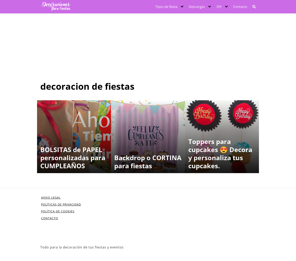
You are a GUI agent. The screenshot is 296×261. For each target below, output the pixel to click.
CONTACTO (49, 218)
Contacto (240, 7)
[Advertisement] (148, 44)
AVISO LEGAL (51, 197)
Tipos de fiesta (166, 7)
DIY (219, 7)
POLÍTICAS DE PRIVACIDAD (61, 204)
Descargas (197, 7)
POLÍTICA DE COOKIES (58, 211)
